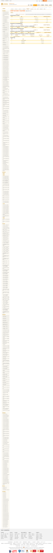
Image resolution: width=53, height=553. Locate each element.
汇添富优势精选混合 (5, 110)
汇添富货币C (4, 495)
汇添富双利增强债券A (6, 425)
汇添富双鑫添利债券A (6, 437)
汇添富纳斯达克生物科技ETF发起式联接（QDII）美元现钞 (6, 309)
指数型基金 (4, 314)
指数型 (22, 536)
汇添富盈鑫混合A (5, 20)
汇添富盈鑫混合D (5, 21)
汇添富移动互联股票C (6, 207)
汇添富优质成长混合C (6, 76)
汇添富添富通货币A (5, 523)
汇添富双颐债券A (5, 465)
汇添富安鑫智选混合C (6, 155)
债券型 (25, 536)
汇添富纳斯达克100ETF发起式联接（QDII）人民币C (6, 259)
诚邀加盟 (37, 537)
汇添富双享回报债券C (6, 416)
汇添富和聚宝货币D (5, 509)
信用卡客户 (5, 537)
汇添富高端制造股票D (6, 191)
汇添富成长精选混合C (6, 151)
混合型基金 (4, 10)
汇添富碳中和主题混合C (6, 50)
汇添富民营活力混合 (5, 71)
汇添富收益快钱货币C (6, 514)
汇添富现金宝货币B (5, 501)
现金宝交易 (16, 538)
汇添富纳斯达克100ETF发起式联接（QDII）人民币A (6, 256)
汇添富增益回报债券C (6, 479)
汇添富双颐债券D (5, 464)
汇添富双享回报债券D (6, 415)
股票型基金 (4, 172)
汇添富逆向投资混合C (6, 128)
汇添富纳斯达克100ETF (6, 240)
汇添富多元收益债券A (6, 424)
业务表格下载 (30, 537)
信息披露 (37, 536)
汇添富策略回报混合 (5, 127)
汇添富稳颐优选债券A (6, 469)
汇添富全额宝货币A (5, 505)
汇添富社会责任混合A (6, 63)
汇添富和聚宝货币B (5, 511)
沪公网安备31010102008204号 (28, 547)
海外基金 (3, 223)
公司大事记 (40, 536)
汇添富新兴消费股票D (6, 211)
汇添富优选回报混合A (6, 16)
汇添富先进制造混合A (6, 47)
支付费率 (11, 538)
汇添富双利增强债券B (6, 421)
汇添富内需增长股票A (6, 202)
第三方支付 (11, 536)
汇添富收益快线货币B (6, 500)
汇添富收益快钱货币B (6, 515)
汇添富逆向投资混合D (6, 126)
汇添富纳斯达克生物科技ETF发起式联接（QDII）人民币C (6, 270)
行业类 (4, 203)
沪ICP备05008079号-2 (36, 547)
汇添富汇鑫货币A (5, 525)
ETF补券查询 (30, 538)
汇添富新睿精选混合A (6, 35)
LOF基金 (25, 537)
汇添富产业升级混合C (6, 81)
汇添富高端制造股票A (6, 192)
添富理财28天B (5, 487)
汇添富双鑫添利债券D (6, 442)
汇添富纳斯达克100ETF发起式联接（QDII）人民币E (6, 253)
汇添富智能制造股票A (6, 177)
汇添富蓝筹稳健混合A (6, 146)
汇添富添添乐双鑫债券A (6, 482)
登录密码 (2, 536)
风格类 (4, 173)
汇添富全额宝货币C (5, 506)
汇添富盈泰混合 (5, 164)
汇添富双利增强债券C (6, 420)
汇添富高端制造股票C (6, 193)
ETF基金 (22, 538)
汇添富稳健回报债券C (6, 460)
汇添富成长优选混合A (6, 68)
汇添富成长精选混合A (6, 150)
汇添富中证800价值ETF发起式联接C (42, 7)
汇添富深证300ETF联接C (6, 345)
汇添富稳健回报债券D (6, 455)
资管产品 (2, 538)
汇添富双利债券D (5, 443)
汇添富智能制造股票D (6, 178)
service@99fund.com (19, 543)
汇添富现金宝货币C (5, 504)
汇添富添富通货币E (5, 520)
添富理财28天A (5, 488)
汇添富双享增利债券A (6, 454)
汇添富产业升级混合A (6, 82)
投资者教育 (30, 536)
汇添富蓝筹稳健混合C (6, 147)
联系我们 (37, 538)
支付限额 (11, 537)
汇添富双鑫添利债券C (6, 438)
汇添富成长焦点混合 (5, 111)
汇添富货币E (4, 496)
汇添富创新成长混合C (6, 168)
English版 (40, 538)
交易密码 (5, 536)
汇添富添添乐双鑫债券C (6, 474)
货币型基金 (4, 491)
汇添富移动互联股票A (6, 208)
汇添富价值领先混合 (5, 135)
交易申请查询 (17, 537)
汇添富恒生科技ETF (5, 226)
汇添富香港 (6, 0)
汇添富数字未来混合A (6, 34)
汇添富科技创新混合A (6, 72)
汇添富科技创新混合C (6, 73)
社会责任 (40, 537)
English (10, 0)
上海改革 (4, 344)
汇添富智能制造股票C (6, 176)
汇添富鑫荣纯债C (5, 473)
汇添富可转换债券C (5, 478)
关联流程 (11, 539)
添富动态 (2, 0)
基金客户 (2, 537)
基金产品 (34, 7)
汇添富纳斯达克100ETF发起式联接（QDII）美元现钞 (6, 312)
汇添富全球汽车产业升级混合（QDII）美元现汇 (6, 293)
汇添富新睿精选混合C (6, 36)
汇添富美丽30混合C (5, 88)
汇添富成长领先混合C (6, 85)
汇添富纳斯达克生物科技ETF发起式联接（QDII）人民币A (6, 273)
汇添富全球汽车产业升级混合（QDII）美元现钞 (6, 290)
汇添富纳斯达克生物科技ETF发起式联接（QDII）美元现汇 (6, 266)
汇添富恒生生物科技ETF (6, 227)
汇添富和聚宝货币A (5, 510)
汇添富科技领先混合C (6, 13)
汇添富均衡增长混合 (5, 67)
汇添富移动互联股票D (6, 206)
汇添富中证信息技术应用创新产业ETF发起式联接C (6, 361)
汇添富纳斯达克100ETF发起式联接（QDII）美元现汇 (6, 245)
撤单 (17, 536)
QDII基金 (22, 537)
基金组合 (50, 7)
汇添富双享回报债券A (6, 419)
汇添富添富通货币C (5, 524)
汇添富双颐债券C (5, 463)
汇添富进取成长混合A (6, 62)
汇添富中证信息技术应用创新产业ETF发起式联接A (6, 364)
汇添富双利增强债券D (6, 426)
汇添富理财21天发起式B (6, 489)
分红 (15, 536)
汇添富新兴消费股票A (6, 212)
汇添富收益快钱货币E (6, 519)
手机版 (37, 539)
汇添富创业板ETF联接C (6, 331)
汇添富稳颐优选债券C (6, 468)
